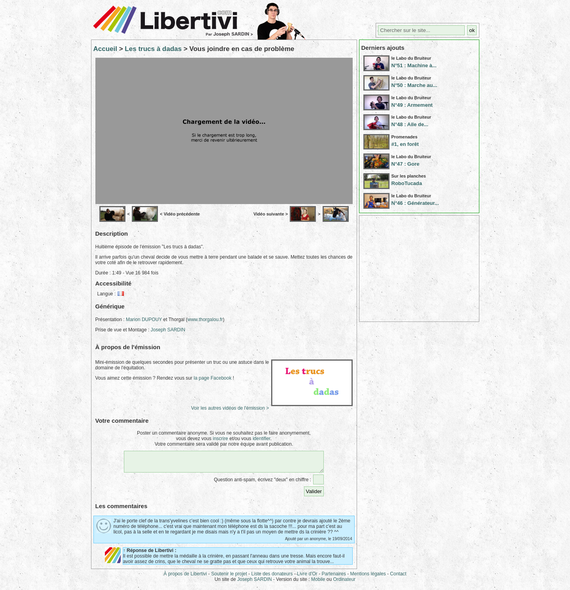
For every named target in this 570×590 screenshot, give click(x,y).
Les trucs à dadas (153, 49)
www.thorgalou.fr (205, 319)
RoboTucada (406, 183)
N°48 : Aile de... (410, 124)
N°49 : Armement (412, 105)
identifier (261, 438)
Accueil (105, 49)
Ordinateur (344, 583)
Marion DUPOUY (144, 319)
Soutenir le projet (229, 577)
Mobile (318, 583)
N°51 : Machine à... (414, 65)
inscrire (220, 438)
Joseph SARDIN (168, 330)
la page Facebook (212, 378)
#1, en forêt (405, 144)
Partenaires (334, 577)
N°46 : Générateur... (415, 203)
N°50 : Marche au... (414, 85)
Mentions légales (368, 577)
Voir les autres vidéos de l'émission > (230, 408)
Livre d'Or (307, 577)
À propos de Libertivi (185, 577)
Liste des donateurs (272, 577)
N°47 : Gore (405, 164)
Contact (398, 577)
